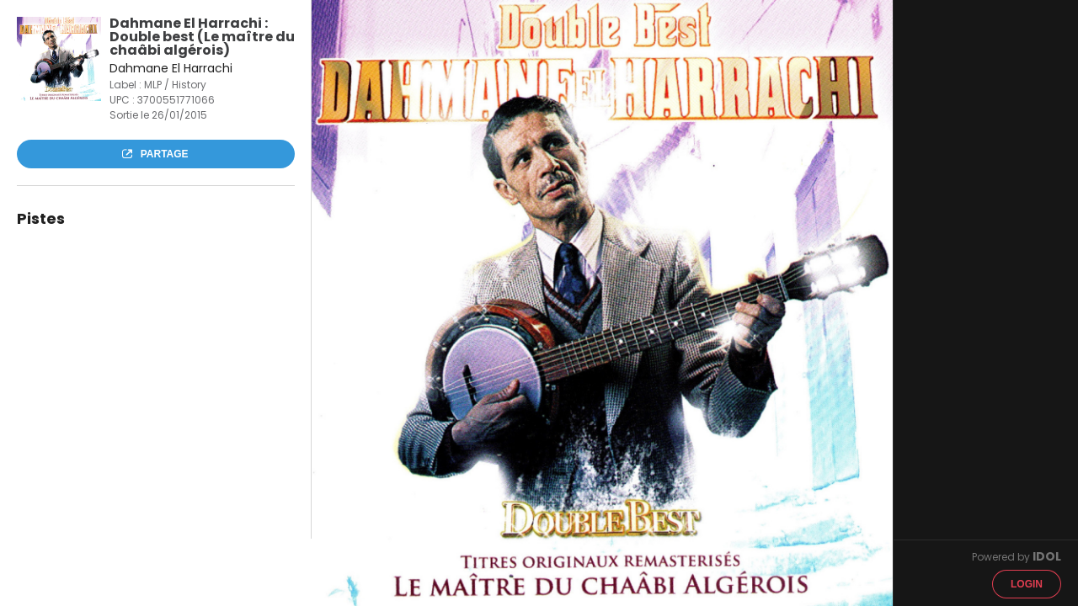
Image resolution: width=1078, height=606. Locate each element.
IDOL (1047, 556)
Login (1027, 584)
